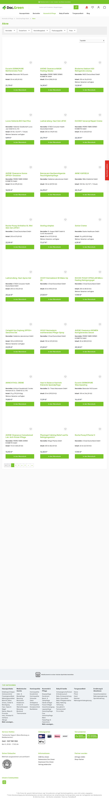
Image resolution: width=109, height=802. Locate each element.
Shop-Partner (79, 759)
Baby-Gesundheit (62, 698)
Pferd (76, 694)
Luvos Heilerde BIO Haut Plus (18, 121)
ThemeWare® (72, 797)
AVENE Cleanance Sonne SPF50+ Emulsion (16, 174)
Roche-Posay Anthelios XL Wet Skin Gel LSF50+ (19, 227)
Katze (76, 692)
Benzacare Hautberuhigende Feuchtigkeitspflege (52, 174)
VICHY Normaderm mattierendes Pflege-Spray (52, 331)
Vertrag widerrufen (44, 764)
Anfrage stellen (80, 757)
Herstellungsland (41, 30)
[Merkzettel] (92, 7)
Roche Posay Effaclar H (85, 435)
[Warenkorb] (104, 7)
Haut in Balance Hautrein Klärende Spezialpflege (51, 384)
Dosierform (24, 30)
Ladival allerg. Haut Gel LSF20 (53, 121)
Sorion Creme (81, 226)
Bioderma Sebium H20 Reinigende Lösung (84, 70)
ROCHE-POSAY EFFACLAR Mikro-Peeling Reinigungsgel (89, 279)
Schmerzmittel (7, 694)
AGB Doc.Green (43, 757)
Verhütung (59, 705)
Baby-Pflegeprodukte (63, 700)
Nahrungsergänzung (100, 696)
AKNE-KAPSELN (82, 173)
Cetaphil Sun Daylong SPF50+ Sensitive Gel (19, 331)
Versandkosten (50, 793)
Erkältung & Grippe (8, 692)
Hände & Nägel (47, 702)
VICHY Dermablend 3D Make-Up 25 (54, 279)
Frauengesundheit (8, 696)
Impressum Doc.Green (46, 762)
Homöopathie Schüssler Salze (34, 698)
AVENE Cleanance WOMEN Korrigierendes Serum (86, 331)
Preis (72, 30)
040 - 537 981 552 (10, 741)
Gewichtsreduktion (99, 694)
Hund (75, 696)
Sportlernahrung (98, 698)
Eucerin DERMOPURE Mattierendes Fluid (15, 70)
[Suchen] (76, 7)
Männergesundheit (8, 698)
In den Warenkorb (20, 90)
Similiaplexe (34, 702)
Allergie (4, 720)
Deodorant (45, 696)
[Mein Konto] (98, 7)
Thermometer (21, 713)
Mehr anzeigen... (8, 722)
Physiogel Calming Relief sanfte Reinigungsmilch (54, 436)
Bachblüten (33, 709)
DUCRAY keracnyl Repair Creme (88, 121)
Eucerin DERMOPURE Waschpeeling (84, 384)
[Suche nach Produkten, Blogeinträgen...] (51, 7)
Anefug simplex (47, 226)
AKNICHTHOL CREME (15, 383)
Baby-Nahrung (61, 702)
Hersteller (10, 30)
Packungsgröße (59, 30)
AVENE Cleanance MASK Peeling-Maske (51, 70)
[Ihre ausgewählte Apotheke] (86, 7)
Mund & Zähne (7, 700)
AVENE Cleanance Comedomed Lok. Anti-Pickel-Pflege (19, 436)
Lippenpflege (46, 709)
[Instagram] (4, 782)
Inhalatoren (20, 702)
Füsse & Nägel (47, 705)
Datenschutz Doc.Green (46, 759)
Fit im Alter (60, 711)
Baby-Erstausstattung (63, 696)
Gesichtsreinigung (48, 707)
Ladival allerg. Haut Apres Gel (18, 278)
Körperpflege (46, 694)
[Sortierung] (92, 41)
